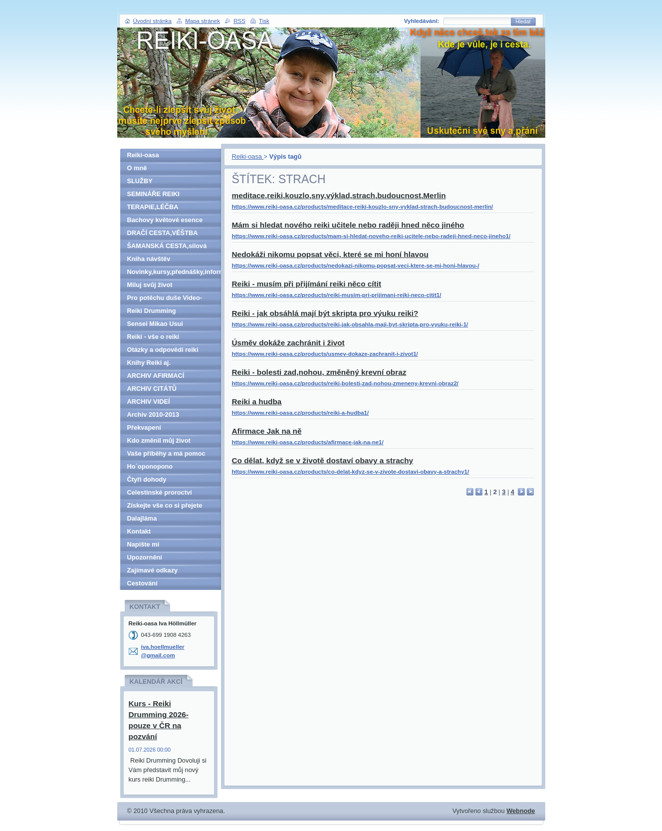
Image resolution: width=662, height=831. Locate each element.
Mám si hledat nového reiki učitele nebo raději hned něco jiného (348, 225)
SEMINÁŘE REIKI (153, 194)
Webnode (520, 811)
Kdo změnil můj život (159, 440)
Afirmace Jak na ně (267, 431)
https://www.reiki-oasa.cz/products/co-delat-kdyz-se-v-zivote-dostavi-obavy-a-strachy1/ (350, 472)
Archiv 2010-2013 (153, 414)
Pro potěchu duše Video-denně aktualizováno (165, 299)
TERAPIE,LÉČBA (153, 207)
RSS (239, 21)
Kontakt (139, 531)
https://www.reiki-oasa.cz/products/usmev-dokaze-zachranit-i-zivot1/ (325, 354)
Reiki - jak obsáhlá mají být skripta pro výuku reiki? (325, 313)
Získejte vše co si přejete (165, 505)
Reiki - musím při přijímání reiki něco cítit (307, 283)
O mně (137, 168)
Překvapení (144, 427)
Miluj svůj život (150, 284)
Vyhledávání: (422, 21)
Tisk (264, 21)
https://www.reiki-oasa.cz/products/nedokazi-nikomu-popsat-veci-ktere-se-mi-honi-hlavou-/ (355, 266)
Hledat (523, 21)
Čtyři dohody (147, 479)
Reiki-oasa (248, 156)
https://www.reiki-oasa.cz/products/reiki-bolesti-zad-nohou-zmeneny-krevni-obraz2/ (345, 383)
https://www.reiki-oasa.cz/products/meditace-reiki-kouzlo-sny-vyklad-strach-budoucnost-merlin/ (362, 207)
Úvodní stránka (152, 21)
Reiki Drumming (151, 310)
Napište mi (143, 544)
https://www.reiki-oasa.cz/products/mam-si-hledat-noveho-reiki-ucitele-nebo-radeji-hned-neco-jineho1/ (371, 236)
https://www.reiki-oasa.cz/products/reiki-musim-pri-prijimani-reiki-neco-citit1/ (336, 295)
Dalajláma (142, 518)
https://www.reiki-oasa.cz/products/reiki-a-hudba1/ (300, 413)
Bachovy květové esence (165, 220)
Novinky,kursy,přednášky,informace (174, 272)
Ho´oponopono (150, 466)
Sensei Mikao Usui (155, 323)
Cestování (142, 583)
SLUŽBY (140, 181)
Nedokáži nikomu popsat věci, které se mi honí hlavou (330, 254)
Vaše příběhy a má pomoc (166, 453)
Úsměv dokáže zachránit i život (288, 342)
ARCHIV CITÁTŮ (152, 388)
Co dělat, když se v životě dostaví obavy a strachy (323, 460)
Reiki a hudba (257, 401)
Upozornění (144, 557)
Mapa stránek (202, 21)
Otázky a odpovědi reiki (163, 349)
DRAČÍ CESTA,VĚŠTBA (162, 233)
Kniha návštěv (149, 259)
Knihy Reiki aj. (149, 362)
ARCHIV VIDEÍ (148, 401)
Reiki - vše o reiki (153, 336)
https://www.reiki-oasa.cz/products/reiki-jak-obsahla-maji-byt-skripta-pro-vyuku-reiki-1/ (350, 324)
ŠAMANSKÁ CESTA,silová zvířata (167, 247)
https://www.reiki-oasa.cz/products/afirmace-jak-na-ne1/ (308, 442)
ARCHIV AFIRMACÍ (156, 375)
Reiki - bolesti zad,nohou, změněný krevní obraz (319, 372)
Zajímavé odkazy (152, 570)
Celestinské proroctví (159, 492)
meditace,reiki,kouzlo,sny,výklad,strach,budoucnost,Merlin (339, 195)
